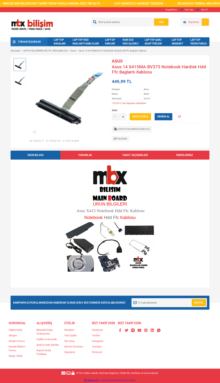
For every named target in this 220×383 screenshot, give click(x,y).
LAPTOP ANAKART (177, 41)
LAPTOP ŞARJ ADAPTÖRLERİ (153, 41)
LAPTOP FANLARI (110, 41)
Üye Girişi (69, 341)
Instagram (98, 341)
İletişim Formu (17, 341)
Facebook (97, 329)
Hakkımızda (15, 329)
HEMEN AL (163, 116)
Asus (146, 89)
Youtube (97, 346)
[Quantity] (119, 116)
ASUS (117, 61)
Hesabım (69, 329)
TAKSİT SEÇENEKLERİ (135, 155)
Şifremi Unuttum (73, 346)
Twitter (96, 335)
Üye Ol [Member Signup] (202, 9)
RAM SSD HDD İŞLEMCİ (130, 41)
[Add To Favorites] (179, 116)
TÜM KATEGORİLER (29, 41)
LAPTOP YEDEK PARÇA (198, 41)
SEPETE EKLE (140, 116)
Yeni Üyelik (70, 335)
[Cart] (195, 22)
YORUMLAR (85, 155)
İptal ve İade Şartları (48, 344)
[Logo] (32, 24)
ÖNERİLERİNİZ (184, 155)
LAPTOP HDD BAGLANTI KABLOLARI (86, 41)
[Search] (130, 22)
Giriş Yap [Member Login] (187, 9)
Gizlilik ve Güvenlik (47, 339)
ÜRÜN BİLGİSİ (35, 155)
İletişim (13, 335)
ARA (161, 22)
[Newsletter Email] (169, 302)
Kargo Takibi (16, 355)
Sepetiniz (69, 352)
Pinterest (97, 352)
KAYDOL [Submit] (199, 302)
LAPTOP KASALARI (60, 41)
